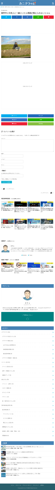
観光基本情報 (7, 353)
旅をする (5, 379)
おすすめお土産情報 (9, 345)
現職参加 (5, 435)
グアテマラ (6, 332)
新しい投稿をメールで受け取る (9, 179)
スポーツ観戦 (6, 388)
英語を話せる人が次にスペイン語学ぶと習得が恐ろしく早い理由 (23, 473)
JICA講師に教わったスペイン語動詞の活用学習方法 (19, 452)
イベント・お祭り (7, 383)
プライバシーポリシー (27, 485)
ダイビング (6, 392)
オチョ (12, 246)
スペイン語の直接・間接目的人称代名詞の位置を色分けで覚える (23, 462)
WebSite (25, 255)
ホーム (12, 485)
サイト (2, 164)
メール (3, 159)
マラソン (5, 396)
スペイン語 (6, 362)
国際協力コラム (7, 426)
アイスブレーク (8, 414)
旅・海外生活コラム (8, 401)
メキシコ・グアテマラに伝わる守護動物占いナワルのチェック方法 (23, 457)
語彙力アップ (6, 375)
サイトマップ (36, 485)
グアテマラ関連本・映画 (9, 358)
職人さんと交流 (8, 422)
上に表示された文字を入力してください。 (11, 173)
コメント (3, 138)
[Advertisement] (28, 27)
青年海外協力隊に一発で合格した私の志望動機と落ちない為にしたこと (25, 446)
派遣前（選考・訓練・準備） (11, 431)
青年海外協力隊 (7, 405)
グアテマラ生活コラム (9, 336)
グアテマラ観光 (7, 340)
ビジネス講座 (7, 418)
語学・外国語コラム (8, 370)
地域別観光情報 (8, 349)
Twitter (30, 255)
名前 (2, 153)
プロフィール (18, 485)
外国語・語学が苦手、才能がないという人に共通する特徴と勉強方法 (24, 468)
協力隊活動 (6, 409)
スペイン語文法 (7, 366)
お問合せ (42, 485)
